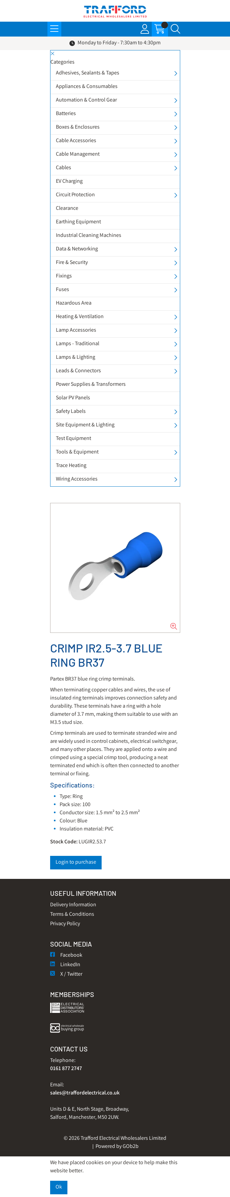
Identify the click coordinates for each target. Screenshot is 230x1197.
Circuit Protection (75, 195)
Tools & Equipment (77, 452)
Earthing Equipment (78, 222)
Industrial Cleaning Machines (88, 236)
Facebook (66, 955)
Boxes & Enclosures (78, 127)
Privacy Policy (65, 924)
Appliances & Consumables (87, 87)
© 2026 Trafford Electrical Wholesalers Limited (115, 1139)
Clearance (67, 209)
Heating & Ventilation (80, 317)
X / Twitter (66, 974)
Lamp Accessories (76, 330)
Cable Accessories (76, 141)
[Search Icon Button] (175, 29)
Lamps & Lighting (75, 357)
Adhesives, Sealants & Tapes (87, 73)
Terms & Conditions (72, 914)
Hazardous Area (73, 303)
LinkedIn (65, 965)
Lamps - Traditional (77, 344)
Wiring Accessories (77, 479)
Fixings (64, 276)
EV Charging (69, 181)
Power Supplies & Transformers (91, 385)
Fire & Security (72, 263)
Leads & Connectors (78, 371)
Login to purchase (76, 862)
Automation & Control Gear (86, 100)
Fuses (62, 290)
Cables (63, 168)
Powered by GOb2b (117, 1147)
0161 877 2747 (66, 1069)
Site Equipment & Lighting (85, 425)
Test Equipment (73, 439)
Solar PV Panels (73, 398)
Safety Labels (71, 412)
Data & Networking (77, 249)
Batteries (66, 114)
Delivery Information (73, 905)
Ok (59, 1187)
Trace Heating (71, 466)
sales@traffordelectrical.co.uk (85, 1093)
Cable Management (78, 154)
